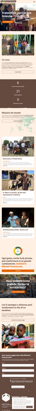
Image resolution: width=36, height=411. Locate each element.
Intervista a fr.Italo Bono (12, 159)
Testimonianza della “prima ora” (16, 230)
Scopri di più (18, 72)
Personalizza (16, 406)
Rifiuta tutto (23, 406)
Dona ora (18, 270)
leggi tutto (5, 165)
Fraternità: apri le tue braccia (16, 14)
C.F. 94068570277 (7, 22)
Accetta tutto (29, 406)
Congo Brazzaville (6, 161)
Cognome (4, 368)
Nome (3, 363)
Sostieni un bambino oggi (18, 320)
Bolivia (4, 197)
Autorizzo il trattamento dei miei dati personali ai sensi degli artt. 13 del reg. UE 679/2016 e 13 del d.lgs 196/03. (22, 381)
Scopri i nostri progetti (18, 291)
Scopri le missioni (17, 121)
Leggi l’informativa (15, 382)
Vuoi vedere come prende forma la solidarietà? (18, 284)
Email (3, 373)
